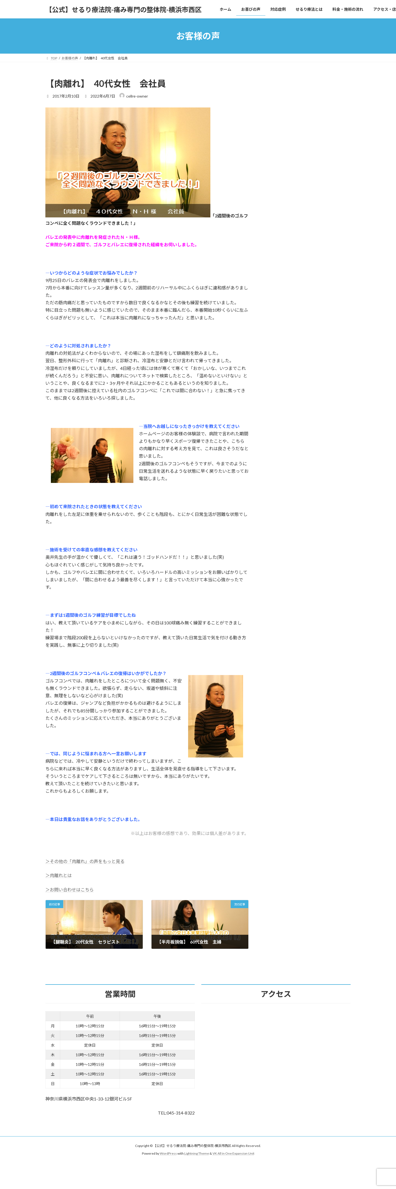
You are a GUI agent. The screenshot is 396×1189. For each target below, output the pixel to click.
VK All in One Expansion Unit (233, 1154)
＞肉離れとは (58, 875)
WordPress (168, 1154)
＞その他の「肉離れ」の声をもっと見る (85, 861)
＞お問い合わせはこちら (69, 889)
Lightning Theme (196, 1154)
